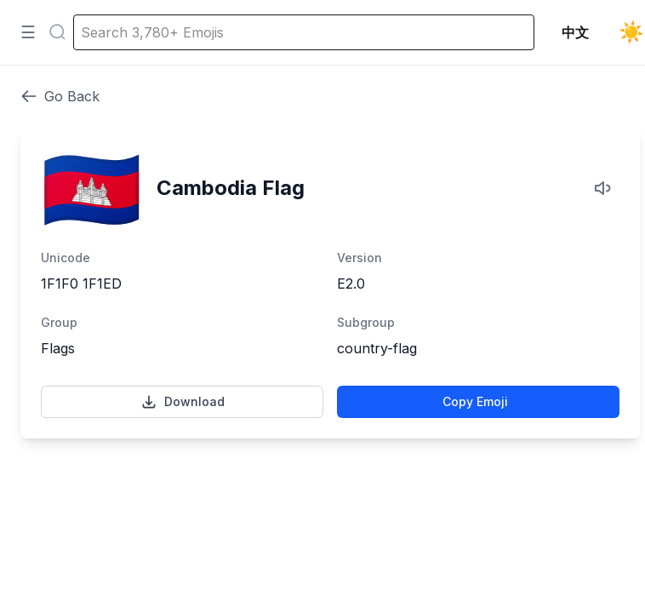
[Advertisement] (330, 517)
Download (182, 401)
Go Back (60, 96)
